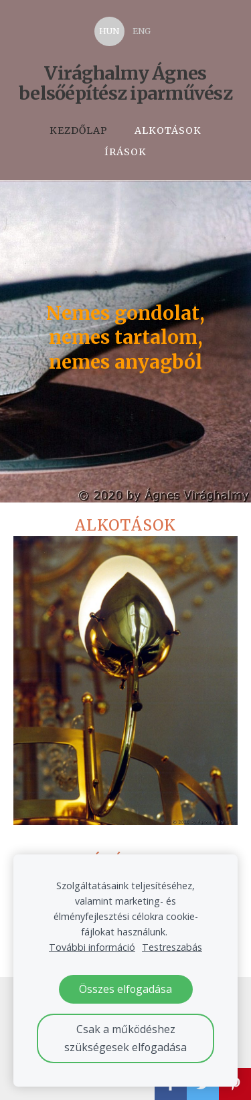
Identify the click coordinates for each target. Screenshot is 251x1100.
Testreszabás (172, 947)
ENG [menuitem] (142, 31)
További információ (92, 947)
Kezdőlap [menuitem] (79, 130)
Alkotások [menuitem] (168, 130)
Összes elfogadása (125, 989)
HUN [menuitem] (109, 31)
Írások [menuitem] (125, 152)
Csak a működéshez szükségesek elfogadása (125, 1038)
